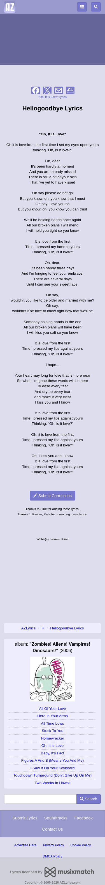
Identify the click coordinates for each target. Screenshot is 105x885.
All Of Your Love (52, 708)
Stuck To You (52, 731)
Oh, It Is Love (52, 745)
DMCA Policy (52, 856)
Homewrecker (52, 738)
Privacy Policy (53, 845)
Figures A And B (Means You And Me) (52, 760)
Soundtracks (55, 818)
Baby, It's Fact (52, 753)
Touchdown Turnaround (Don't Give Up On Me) (52, 775)
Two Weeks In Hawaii (53, 783)
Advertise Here (25, 845)
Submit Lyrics (24, 818)
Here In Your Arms (52, 716)
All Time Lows (52, 723)
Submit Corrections (52, 496)
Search (88, 799)
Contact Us (52, 829)
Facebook (83, 818)
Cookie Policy (81, 845)
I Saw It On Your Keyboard (53, 768)
